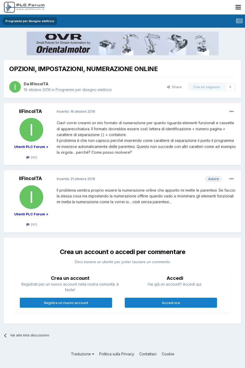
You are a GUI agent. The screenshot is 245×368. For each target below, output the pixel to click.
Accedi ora (171, 303)
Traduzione (82, 354)
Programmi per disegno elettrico (84, 89)
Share (174, 87)
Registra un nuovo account (66, 303)
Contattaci (148, 354)
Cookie (168, 354)
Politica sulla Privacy (116, 354)
